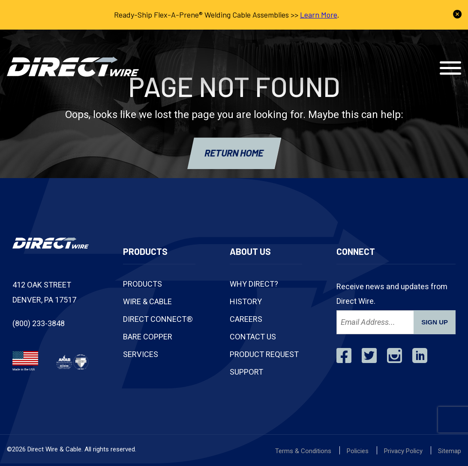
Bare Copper (147, 336)
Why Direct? (254, 283)
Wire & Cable (147, 301)
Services (140, 354)
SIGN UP (434, 322)
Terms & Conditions (303, 451)
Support (246, 371)
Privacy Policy (403, 451)
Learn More (318, 14)
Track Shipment (357, 42)
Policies (358, 451)
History (246, 301)
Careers (246, 319)
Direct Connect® (158, 319)
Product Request (264, 354)
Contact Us (417, 42)
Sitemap (449, 451)
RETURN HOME (234, 152)
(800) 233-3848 (289, 42)
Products (142, 283)
